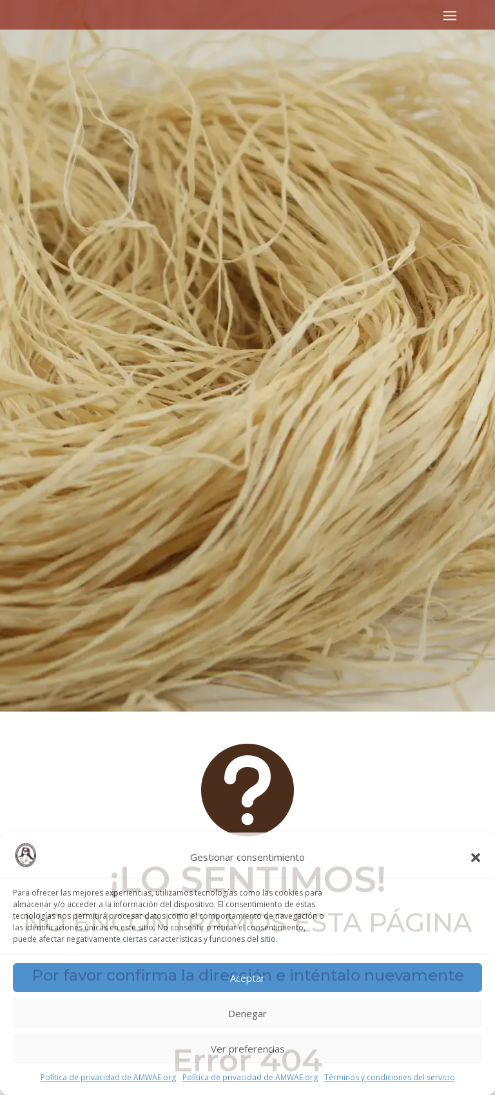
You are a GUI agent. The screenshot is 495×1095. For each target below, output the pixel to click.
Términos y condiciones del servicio (389, 1077)
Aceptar (247, 977)
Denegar (247, 1013)
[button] (475, 857)
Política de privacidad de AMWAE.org (108, 1077)
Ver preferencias (248, 1048)
